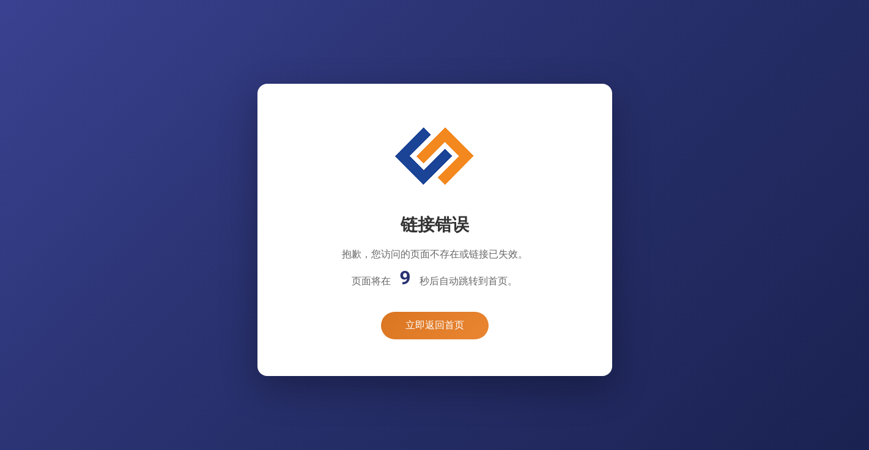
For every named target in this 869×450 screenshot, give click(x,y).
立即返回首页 (434, 325)
